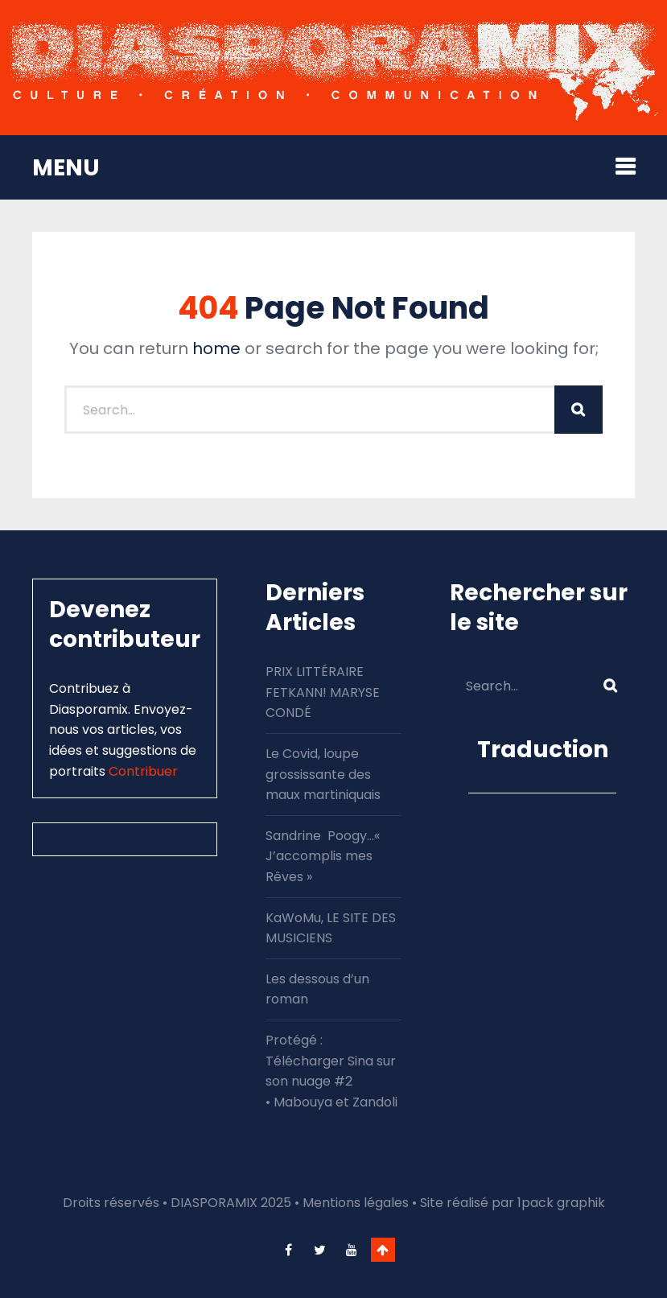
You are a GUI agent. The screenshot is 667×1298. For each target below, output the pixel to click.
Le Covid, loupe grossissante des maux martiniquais (323, 774)
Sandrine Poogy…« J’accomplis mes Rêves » (323, 856)
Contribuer (143, 771)
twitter (320, 1250)
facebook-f (289, 1250)
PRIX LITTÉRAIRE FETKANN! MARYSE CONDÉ (323, 692)
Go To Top (383, 1250)
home (216, 348)
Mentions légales (356, 1202)
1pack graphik (561, 1202)
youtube (352, 1250)
